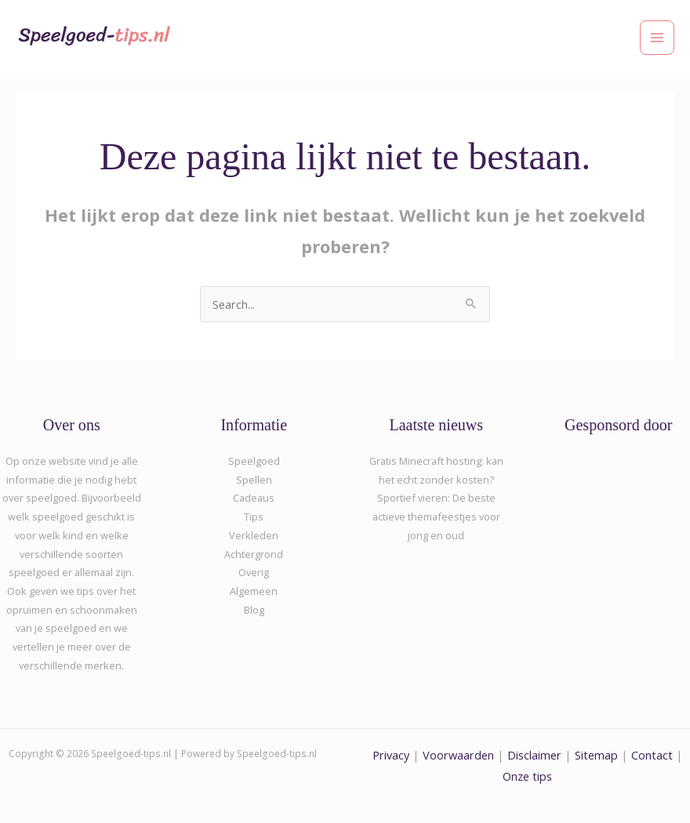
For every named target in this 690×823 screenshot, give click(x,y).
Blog (254, 610)
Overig (253, 572)
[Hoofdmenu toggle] (657, 37)
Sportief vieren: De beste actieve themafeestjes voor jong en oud (436, 516)
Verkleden (253, 535)
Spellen (254, 480)
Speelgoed (254, 461)
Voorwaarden (458, 755)
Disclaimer (534, 755)
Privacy (390, 755)
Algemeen (254, 591)
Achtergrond (253, 554)
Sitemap (596, 755)
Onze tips (527, 776)
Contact (653, 755)
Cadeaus (253, 498)
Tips (253, 516)
